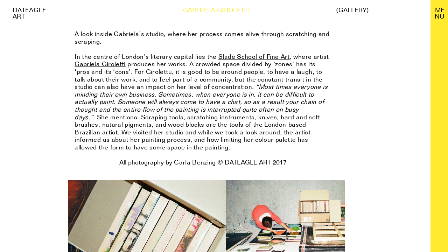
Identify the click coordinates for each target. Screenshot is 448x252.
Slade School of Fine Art (254, 56)
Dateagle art (29, 13)
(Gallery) (352, 10)
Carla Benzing (195, 162)
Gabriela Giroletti (100, 64)
